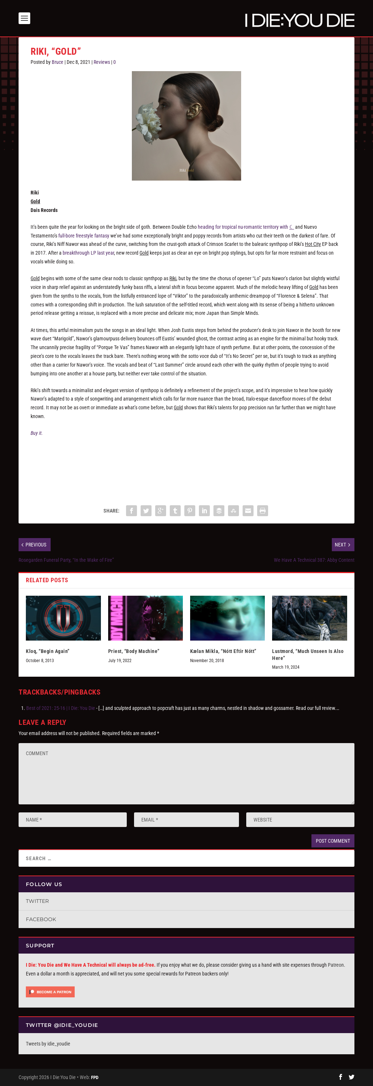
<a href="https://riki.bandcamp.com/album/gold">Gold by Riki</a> (186, 468)
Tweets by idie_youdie (48, 1044)
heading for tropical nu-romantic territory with (246, 227)
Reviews (102, 62)
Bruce (57, 62)
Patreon (336, 965)
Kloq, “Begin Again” (48, 651)
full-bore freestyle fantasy (83, 236)
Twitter (37, 901)
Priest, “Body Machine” (134, 651)
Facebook (41, 919)
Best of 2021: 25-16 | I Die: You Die (60, 708)
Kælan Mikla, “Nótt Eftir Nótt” (223, 651)
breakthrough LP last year (88, 253)
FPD (94, 1077)
